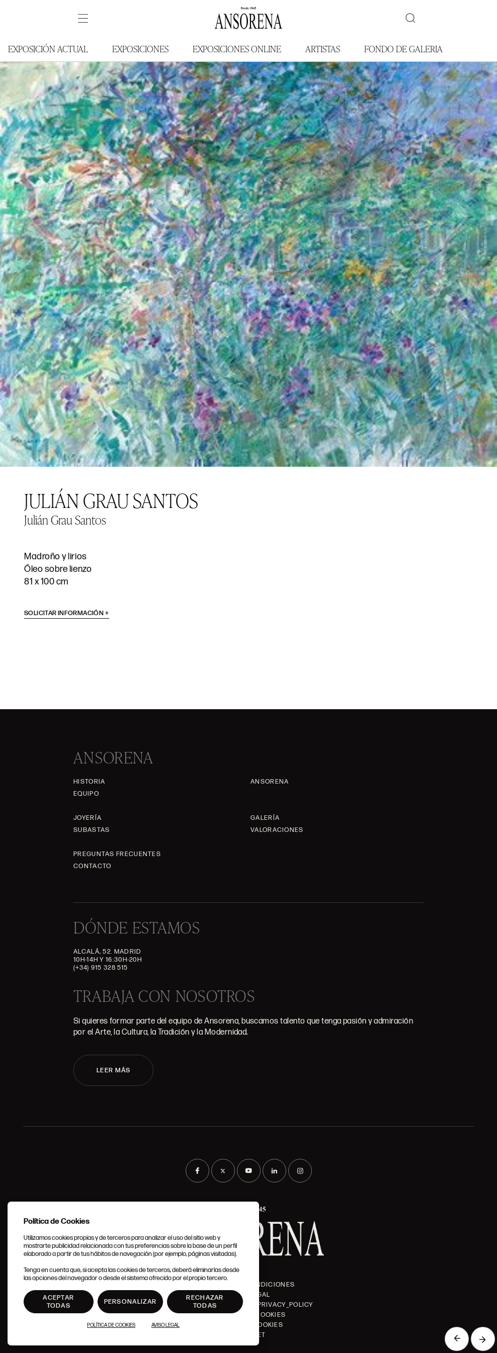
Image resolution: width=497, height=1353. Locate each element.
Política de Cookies (111, 1325)
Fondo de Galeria (403, 48)
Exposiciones (140, 48)
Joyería (87, 818)
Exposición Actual (48, 48)
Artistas (322, 48)
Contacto (92, 866)
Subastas (91, 830)
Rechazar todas (204, 1302)
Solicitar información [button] (66, 613)
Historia (89, 782)
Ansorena (270, 782)
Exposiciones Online (237, 48)
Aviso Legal (165, 1325)
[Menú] (83, 18)
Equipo (86, 794)
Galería (265, 818)
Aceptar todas (58, 1302)
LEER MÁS (113, 1070)
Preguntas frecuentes (117, 854)
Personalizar (130, 1302)
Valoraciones (277, 830)
